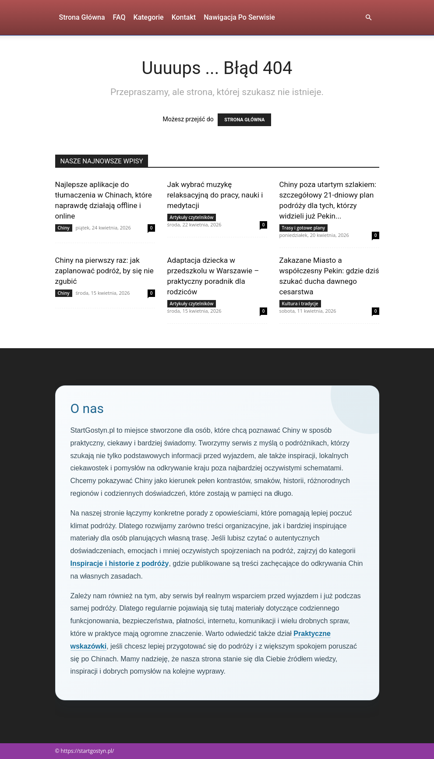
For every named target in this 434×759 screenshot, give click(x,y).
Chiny (64, 228)
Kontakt (184, 17)
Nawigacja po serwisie (239, 17)
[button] (368, 18)
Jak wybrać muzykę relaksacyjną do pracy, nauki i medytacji (215, 195)
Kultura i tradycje (300, 303)
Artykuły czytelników (192, 217)
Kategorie (149, 17)
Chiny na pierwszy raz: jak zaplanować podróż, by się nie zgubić (104, 271)
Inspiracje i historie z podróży (120, 563)
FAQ (119, 17)
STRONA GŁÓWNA (244, 120)
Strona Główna (82, 17)
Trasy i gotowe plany (303, 228)
